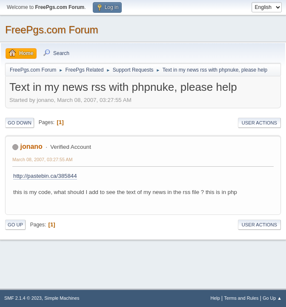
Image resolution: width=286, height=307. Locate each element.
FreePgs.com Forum (51, 29)
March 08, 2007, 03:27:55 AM (42, 159)
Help (215, 298)
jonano (31, 146)
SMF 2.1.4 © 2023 (23, 298)
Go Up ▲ (272, 298)
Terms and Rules (241, 298)
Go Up (15, 224)
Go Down (19, 122)
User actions (259, 122)
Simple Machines (61, 298)
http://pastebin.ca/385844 (45, 176)
